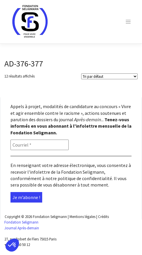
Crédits (103, 216)
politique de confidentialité (85, 178)
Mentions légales (82, 216)
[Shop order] (109, 76)
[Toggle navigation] (128, 22)
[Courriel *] (39, 145)
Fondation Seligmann (50, 216)
